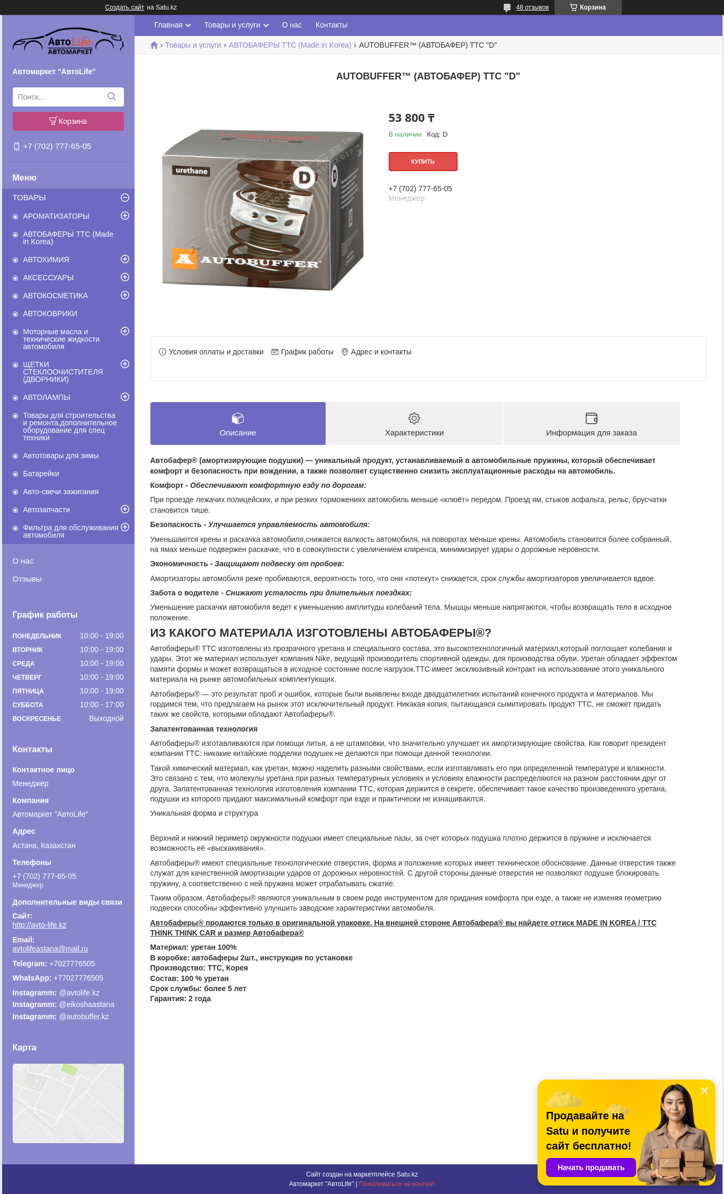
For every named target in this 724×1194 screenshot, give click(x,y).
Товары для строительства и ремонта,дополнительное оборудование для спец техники (70, 426)
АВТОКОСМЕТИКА (55, 295)
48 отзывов (532, 7)
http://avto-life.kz (40, 925)
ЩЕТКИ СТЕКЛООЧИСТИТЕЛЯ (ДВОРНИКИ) (63, 372)
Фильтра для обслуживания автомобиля (71, 531)
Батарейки (41, 473)
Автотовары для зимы (61, 455)
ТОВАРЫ (29, 197)
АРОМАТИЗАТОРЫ (56, 216)
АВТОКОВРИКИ (50, 313)
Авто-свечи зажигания (61, 491)
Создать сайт (125, 7)
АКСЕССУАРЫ (48, 277)
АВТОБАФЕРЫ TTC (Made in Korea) (68, 238)
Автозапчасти (46, 509)
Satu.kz (407, 1174)
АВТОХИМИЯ (46, 259)
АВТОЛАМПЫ (46, 397)
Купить (422, 161)
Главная (169, 25)
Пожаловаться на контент (397, 1184)
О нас (23, 560)
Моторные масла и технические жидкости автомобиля (61, 339)
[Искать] (112, 96)
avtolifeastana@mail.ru (50, 948)
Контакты (331, 25)
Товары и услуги (232, 25)
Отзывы (27, 578)
